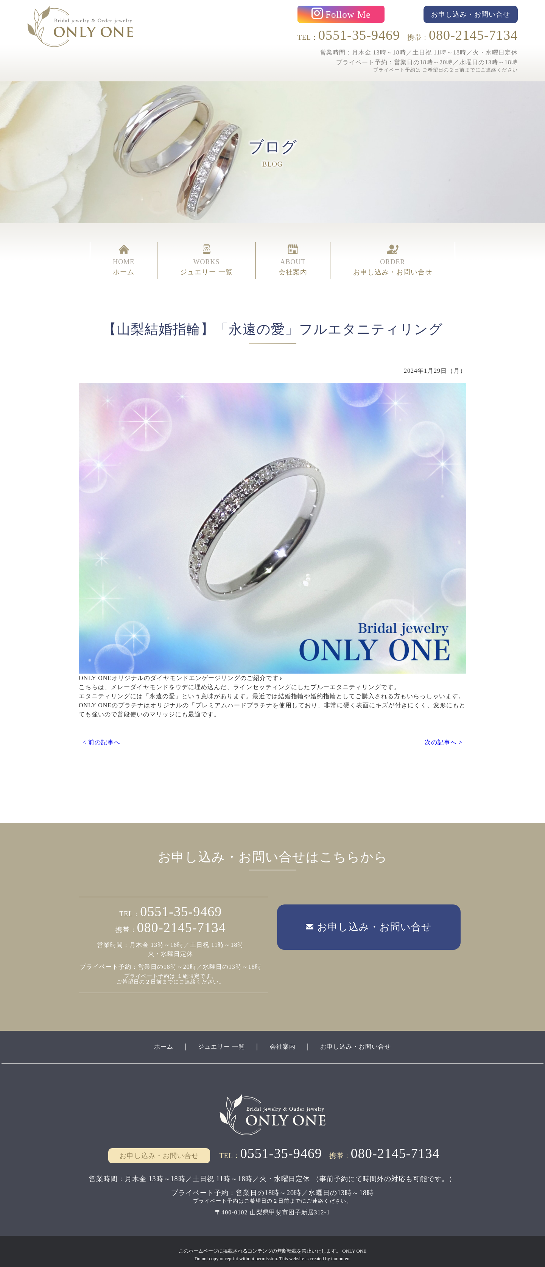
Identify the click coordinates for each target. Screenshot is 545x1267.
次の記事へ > (443, 730)
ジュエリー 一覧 (216, 1038)
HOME (123, 253)
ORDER (392, 253)
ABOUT (293, 253)
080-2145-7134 (473, 33)
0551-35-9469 (359, 33)
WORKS (206, 253)
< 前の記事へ (101, 730)
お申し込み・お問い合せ (363, 1038)
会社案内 (283, 1038)
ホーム (153, 1038)
